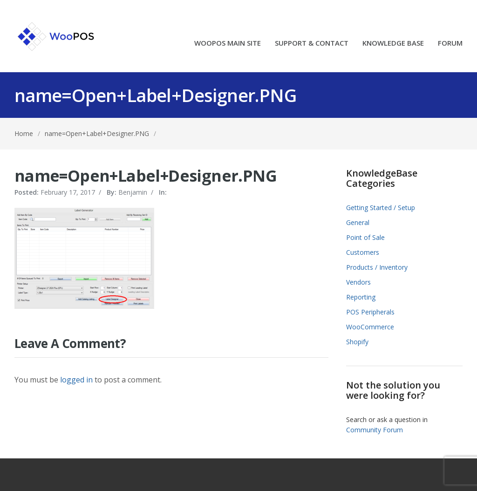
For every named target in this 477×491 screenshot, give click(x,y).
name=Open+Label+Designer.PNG (97, 133)
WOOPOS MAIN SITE (227, 44)
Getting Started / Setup (380, 207)
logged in (76, 380)
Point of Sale (365, 237)
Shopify (357, 341)
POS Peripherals (370, 311)
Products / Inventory (377, 267)
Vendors (358, 282)
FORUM (450, 44)
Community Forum (374, 429)
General (357, 222)
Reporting (360, 297)
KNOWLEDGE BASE (393, 44)
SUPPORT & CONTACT (311, 44)
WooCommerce (370, 326)
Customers (362, 252)
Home (23, 133)
